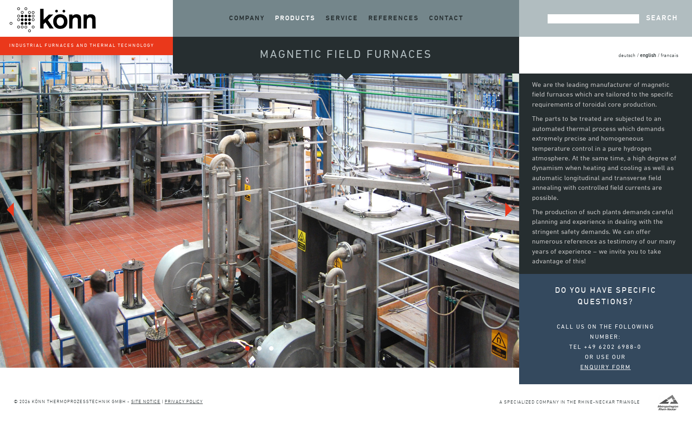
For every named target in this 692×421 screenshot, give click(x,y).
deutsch (626, 56)
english (648, 55)
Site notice (145, 402)
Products (295, 18)
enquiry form (605, 367)
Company (247, 18)
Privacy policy (184, 402)
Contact (446, 18)
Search (662, 18)
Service (342, 18)
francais (669, 56)
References (393, 18)
